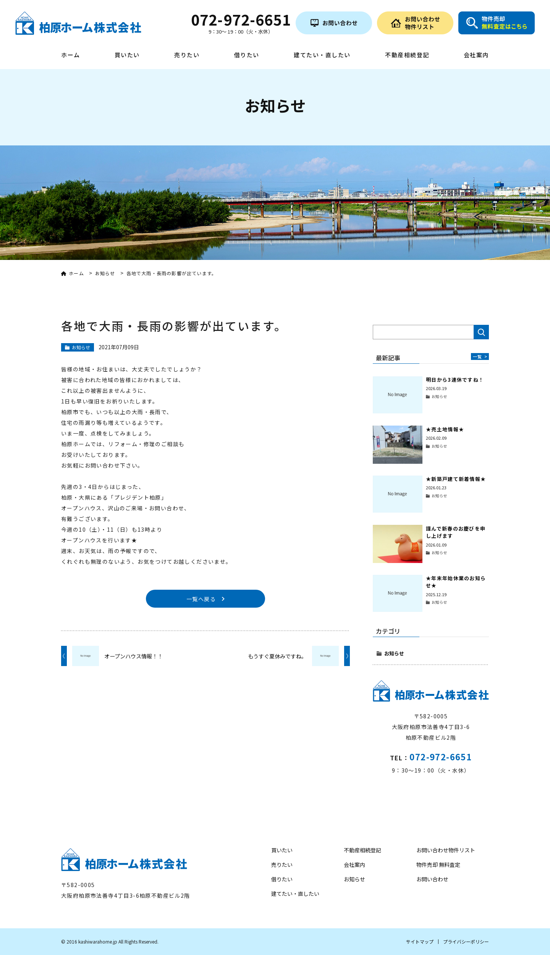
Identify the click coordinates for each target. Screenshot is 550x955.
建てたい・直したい (322, 55)
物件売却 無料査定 (438, 864)
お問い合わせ (432, 879)
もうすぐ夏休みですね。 (277, 656)
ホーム (70, 55)
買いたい (127, 55)
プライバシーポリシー (466, 941)
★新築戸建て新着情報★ (456, 478)
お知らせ (394, 653)
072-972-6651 (440, 756)
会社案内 (476, 55)
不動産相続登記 (407, 55)
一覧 (479, 356)
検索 (481, 332)
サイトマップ (420, 941)
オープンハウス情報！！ (133, 656)
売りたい (186, 55)
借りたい (246, 55)
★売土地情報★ (445, 429)
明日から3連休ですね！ (455, 379)
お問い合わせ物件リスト (445, 850)
